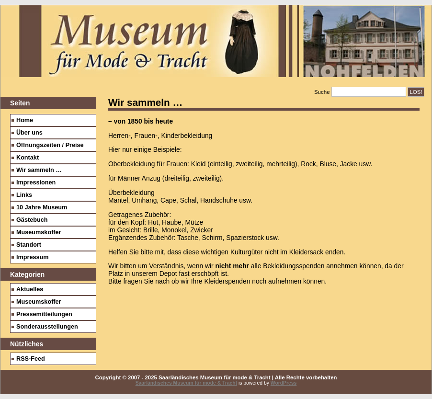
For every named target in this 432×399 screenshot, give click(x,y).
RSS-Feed (30, 358)
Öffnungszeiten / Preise (50, 145)
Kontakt (27, 157)
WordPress (284, 383)
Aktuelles (29, 289)
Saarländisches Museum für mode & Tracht (186, 383)
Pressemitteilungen (44, 314)
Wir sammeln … (39, 170)
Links (24, 195)
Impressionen (36, 182)
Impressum (32, 257)
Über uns (29, 132)
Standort (28, 244)
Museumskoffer (38, 232)
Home (24, 120)
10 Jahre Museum (41, 207)
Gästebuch (31, 220)
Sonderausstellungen (47, 326)
